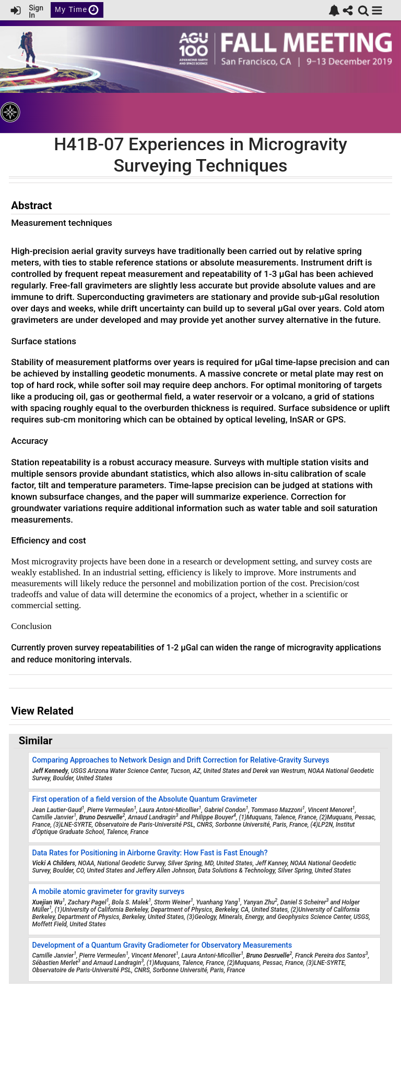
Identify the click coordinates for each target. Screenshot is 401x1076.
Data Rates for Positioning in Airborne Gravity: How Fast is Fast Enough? (150, 853)
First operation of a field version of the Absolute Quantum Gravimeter (144, 799)
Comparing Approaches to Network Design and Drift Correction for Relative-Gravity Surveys (180, 760)
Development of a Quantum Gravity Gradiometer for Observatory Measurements (162, 945)
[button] (377, 10)
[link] (334, 10)
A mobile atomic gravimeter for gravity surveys (108, 891)
